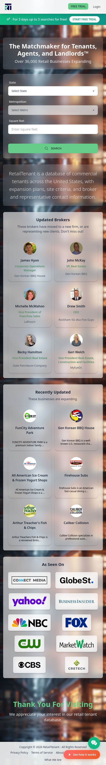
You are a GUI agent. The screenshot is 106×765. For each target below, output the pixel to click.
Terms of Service (42, 752)
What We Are (53, 760)
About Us (62, 752)
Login (96, 7)
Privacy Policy (19, 752)
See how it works (82, 755)
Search (52, 148)
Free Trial (78, 6)
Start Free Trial (84, 19)
